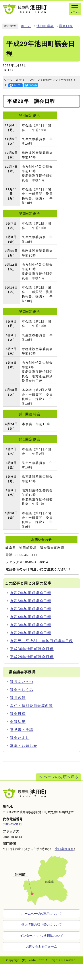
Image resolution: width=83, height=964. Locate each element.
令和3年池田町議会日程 (30, 625)
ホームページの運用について (41, 913)
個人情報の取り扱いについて (41, 924)
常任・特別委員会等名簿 (31, 706)
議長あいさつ (21, 682)
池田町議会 (45, 26)
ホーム (26, 26)
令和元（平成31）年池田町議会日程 (41, 641)
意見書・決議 (21, 730)
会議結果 (17, 722)
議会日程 (66, 26)
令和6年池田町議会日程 (30, 601)
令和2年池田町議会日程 (30, 633)
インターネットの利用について (41, 935)
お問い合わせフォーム (41, 946)
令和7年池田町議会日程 (30, 593)
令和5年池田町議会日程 (30, 609)
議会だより (19, 738)
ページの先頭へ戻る (61, 777)
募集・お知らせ (23, 746)
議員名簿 (17, 698)
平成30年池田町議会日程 (32, 649)
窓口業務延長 (64, 849)
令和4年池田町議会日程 (30, 617)
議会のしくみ (21, 690)
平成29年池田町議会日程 (32, 657)
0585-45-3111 (12, 824)
